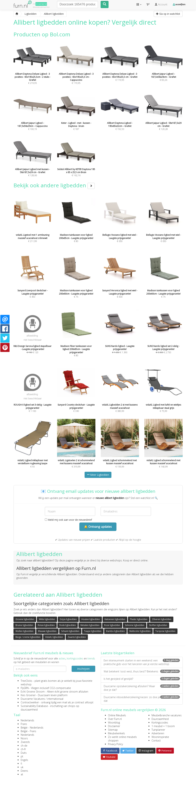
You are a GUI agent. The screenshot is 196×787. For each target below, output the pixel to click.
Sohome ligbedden (134, 625)
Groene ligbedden (24, 619)
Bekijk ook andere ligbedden (54, 185)
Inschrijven (83, 668)
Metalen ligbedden (90, 625)
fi (21, 763)
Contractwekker (30, 702)
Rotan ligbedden (46, 625)
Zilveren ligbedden (161, 619)
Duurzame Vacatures (33, 698)
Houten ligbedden (90, 619)
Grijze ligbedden (68, 619)
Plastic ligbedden (138, 619)
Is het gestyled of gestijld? (142, 678)
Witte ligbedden (47, 619)
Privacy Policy (115, 744)
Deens (24, 770)
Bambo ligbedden (115, 631)
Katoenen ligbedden (115, 619)
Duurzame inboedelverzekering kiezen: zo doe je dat (142, 698)
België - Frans (28, 731)
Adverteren (158, 733)
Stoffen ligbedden (158, 625)
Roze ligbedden (112, 625)
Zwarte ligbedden (77, 637)
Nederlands (27, 720)
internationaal (55, 698)
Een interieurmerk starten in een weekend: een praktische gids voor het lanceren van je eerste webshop (142, 662)
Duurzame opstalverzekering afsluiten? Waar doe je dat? (142, 687)
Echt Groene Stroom (33, 691)
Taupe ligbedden (93, 631)
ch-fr (23, 749)
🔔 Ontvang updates (98, 527)
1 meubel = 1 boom (163, 726)
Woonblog (114, 722)
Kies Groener (28, 695)
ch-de (24, 745)
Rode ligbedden (67, 625)
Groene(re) (41, 3)
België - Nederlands (32, 727)
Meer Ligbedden (98, 474)
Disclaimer (114, 726)
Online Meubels (117, 715)
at (22, 774)
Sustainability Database (34, 706)
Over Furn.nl (115, 719)
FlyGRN (25, 688)
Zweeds (25, 742)
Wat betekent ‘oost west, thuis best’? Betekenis (142, 671)
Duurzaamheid (160, 719)
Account (161, 4)
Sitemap (113, 729)
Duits (24, 752)
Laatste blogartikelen (117, 653)
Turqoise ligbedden (165, 631)
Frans (24, 724)
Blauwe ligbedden (47, 631)
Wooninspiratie (160, 737)
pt (22, 756)
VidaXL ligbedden (54, 637)
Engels (24, 760)
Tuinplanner (158, 729)
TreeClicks (26, 680)
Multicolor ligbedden (140, 631)
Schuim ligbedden (70, 631)
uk (22, 767)
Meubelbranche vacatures (167, 715)
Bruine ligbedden (24, 625)
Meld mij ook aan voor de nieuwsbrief (68, 519)
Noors (24, 738)
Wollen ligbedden (24, 631)
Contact (156, 740)
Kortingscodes (160, 722)
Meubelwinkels (116, 733)
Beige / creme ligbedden (27, 637)
